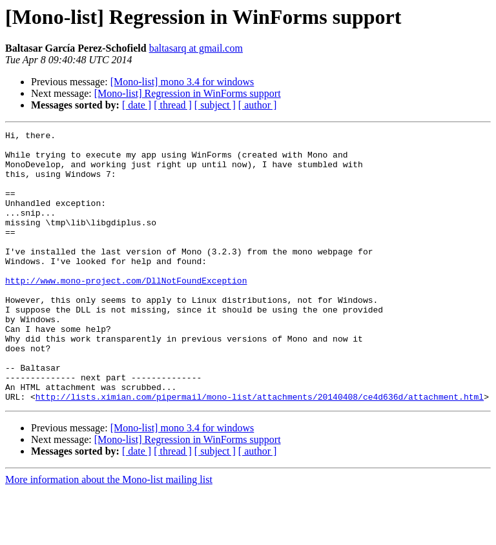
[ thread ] (173, 104)
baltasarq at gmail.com (196, 48)
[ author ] (257, 104)
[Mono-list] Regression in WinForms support (187, 93)
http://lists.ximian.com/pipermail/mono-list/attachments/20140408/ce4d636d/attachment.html (260, 451)
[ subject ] (215, 104)
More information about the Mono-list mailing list (108, 533)
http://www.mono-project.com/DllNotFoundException (126, 311)
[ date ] (136, 104)
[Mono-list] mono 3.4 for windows (182, 81)
